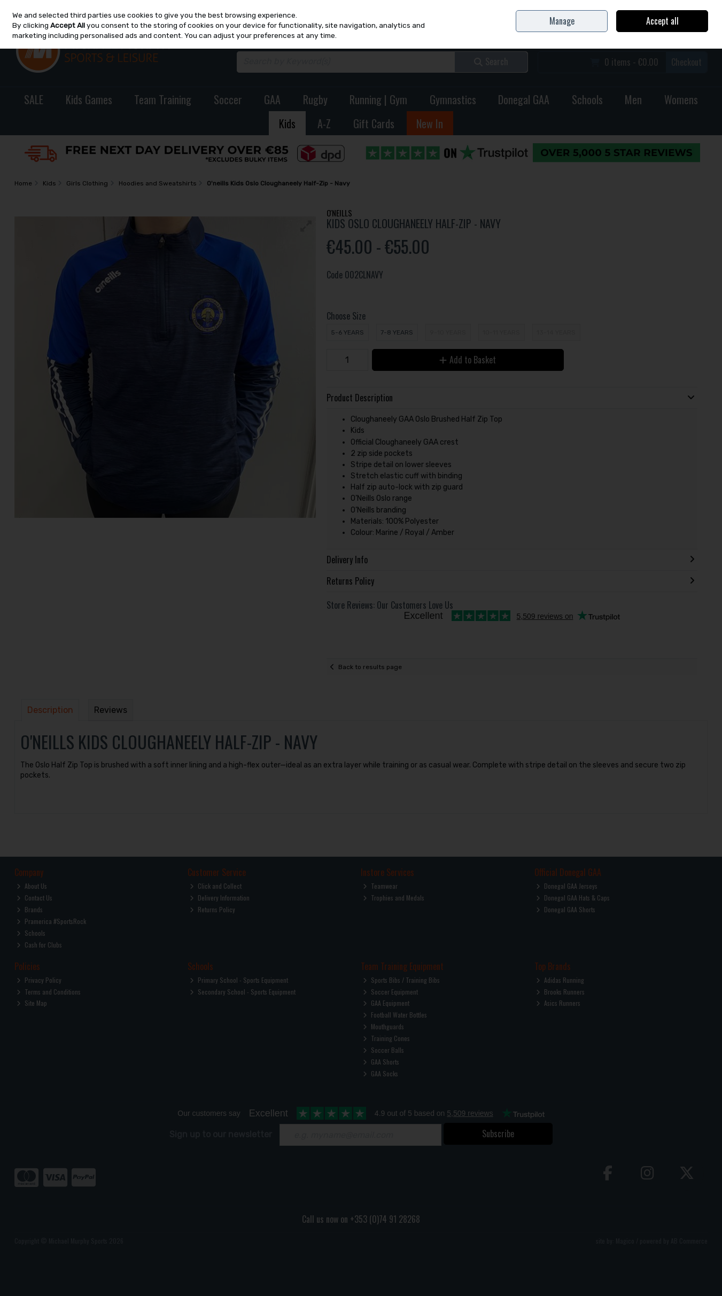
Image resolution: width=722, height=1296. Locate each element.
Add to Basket (467, 359)
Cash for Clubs (39, 944)
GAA (272, 99)
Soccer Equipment (390, 991)
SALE (33, 99)
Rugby (315, 99)
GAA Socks (380, 1073)
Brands (30, 909)
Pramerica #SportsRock (51, 921)
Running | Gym (378, 99)
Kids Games (89, 99)
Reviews (110, 710)
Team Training (162, 99)
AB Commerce (689, 1240)
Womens (681, 99)
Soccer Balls (383, 1049)
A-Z (324, 123)
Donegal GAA (523, 99)
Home (609, 7)
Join (702, 32)
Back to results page (370, 667)
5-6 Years (347, 332)
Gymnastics (453, 99)
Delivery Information (220, 897)
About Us (32, 885)
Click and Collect (216, 885)
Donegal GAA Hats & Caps (573, 897)
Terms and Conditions (49, 991)
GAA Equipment (386, 1002)
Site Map (32, 1002)
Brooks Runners (560, 991)
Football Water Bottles (395, 1014)
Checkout (686, 62)
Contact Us (637, 7)
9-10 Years (448, 332)
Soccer (228, 99)
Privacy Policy (39, 979)
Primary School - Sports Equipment (239, 979)
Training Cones (386, 1038)
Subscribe (498, 1133)
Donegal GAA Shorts (565, 909)
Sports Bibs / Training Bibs (401, 979)
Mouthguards (383, 1026)
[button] (306, 226)
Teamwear (380, 885)
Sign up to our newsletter (220, 1134)
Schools (587, 99)
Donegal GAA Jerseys (566, 885)
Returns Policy (212, 909)
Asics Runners (558, 1002)
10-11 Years (501, 332)
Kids (287, 123)
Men (633, 99)
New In (429, 123)
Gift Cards (373, 123)
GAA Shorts (381, 1061)
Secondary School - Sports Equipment (243, 991)
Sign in (681, 32)
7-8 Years (397, 332)
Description (50, 710)
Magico (625, 1240)
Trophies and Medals (393, 897)
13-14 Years (556, 332)
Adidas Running (560, 979)
